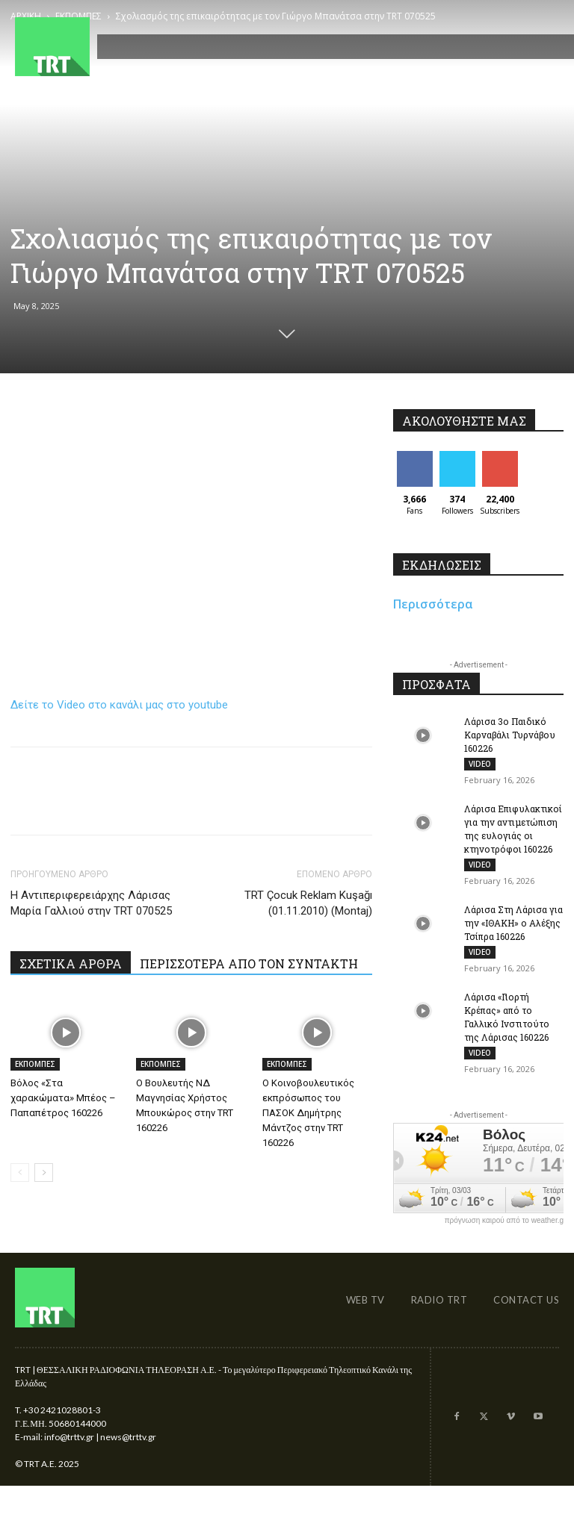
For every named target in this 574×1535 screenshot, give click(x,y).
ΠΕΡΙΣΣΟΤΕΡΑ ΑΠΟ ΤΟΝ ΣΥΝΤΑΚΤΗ (249, 963)
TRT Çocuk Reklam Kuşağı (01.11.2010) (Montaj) (308, 903)
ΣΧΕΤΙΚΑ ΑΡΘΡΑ (70, 963)
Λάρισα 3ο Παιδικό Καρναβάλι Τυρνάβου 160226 (509, 734)
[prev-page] (19, 1172)
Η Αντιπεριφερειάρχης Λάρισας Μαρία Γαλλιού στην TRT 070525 (91, 903)
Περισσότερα (433, 604)
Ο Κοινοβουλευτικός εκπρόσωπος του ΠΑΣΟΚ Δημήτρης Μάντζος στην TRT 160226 (308, 1112)
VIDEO (480, 764)
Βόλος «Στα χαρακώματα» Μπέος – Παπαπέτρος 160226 (63, 1097)
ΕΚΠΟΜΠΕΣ (35, 1064)
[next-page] (43, 1172)
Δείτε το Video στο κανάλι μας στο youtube (119, 705)
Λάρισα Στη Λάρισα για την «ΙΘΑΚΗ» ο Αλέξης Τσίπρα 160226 (513, 922)
